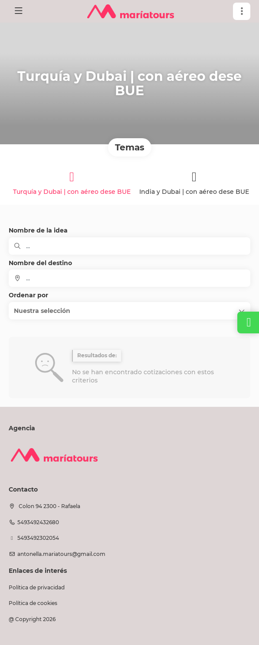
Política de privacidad (37, 587)
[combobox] (129, 278)
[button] (241, 11)
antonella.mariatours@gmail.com (61, 554)
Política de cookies (33, 603)
